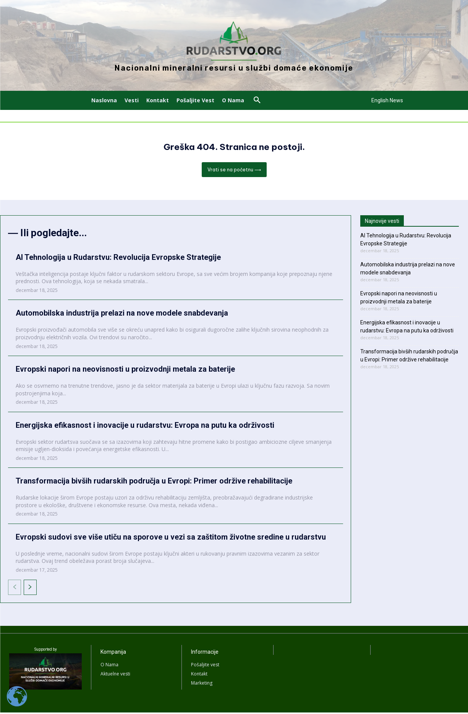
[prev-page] (14, 588)
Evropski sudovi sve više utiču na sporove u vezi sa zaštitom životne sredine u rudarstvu (171, 538)
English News (387, 100)
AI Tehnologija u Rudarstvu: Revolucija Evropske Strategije (118, 258)
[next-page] (30, 588)
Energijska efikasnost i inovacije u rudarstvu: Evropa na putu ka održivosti (145, 426)
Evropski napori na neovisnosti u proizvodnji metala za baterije (125, 370)
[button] (257, 100)
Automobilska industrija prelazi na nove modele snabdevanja (122, 314)
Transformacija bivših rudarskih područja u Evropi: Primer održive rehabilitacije (154, 482)
